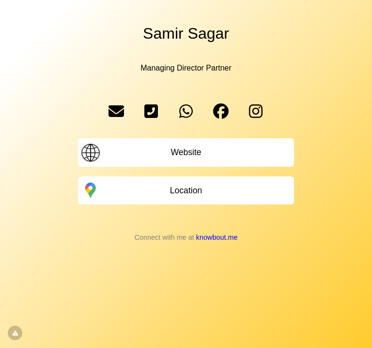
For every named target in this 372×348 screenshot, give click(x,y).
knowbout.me (217, 237)
